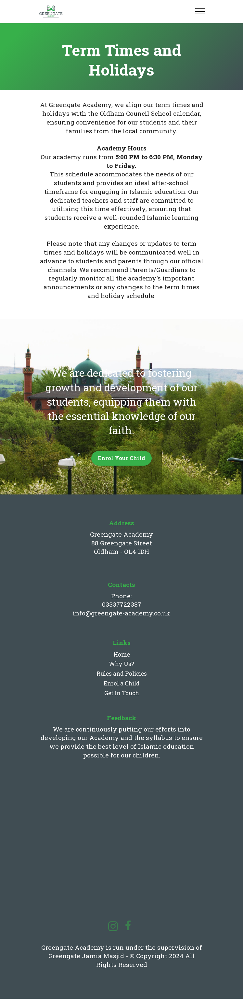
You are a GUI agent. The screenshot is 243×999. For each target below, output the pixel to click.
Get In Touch (121, 693)
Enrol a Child (122, 683)
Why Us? (121, 664)
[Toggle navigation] (200, 11)
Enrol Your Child (121, 458)
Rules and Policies (121, 674)
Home (121, 655)
